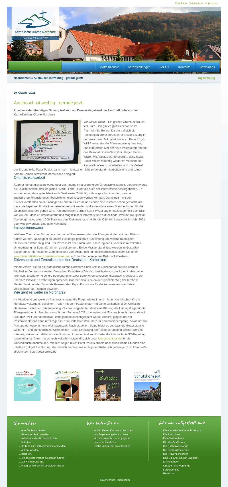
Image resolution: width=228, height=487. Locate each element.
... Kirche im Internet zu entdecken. (111, 445)
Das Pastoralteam (173, 438)
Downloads (207, 67)
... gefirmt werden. (28, 449)
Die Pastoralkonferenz (176, 449)
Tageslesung (206, 78)
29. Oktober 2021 (24, 92)
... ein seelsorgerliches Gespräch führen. (41, 457)
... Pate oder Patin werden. (33, 434)
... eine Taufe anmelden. (32, 430)
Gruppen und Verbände (176, 465)
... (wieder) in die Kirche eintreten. (37, 438)
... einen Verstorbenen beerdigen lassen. (41, 465)
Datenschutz (196, 3)
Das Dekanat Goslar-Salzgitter (180, 457)
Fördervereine (171, 469)
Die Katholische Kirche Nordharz (182, 430)
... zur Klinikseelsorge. (31, 461)
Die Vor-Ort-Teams (174, 442)
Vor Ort (164, 67)
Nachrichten (22, 78)
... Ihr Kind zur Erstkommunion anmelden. (42, 445)
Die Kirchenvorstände (175, 445)
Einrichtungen (171, 461)
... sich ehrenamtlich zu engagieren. (111, 438)
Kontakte (184, 67)
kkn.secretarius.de (110, 338)
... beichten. (25, 453)
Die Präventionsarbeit (175, 453)
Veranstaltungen (139, 67)
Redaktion (181, 3)
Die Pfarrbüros (171, 434)
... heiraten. (24, 442)
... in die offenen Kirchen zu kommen (112, 430)
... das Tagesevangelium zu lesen (110, 434)
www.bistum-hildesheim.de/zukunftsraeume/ (42, 256)
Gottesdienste (109, 67)
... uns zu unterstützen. (104, 442)
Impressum (211, 3)
